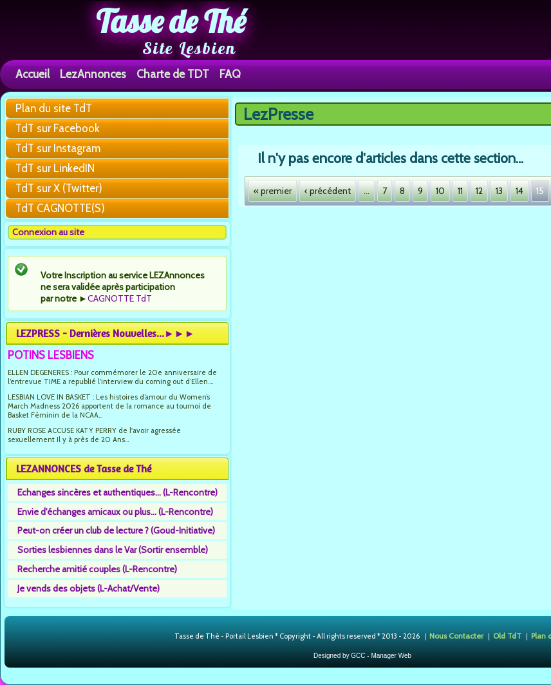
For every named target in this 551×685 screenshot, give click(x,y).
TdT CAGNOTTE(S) (60, 208)
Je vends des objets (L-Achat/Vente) (88, 588)
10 (440, 191)
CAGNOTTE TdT (120, 298)
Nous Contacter (456, 636)
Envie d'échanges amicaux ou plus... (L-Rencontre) (115, 511)
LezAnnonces (93, 74)
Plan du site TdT (53, 108)
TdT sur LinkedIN (55, 168)
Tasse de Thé (171, 21)
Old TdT (507, 636)
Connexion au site (48, 232)
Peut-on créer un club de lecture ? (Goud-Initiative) (116, 530)
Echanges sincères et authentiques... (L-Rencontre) (117, 492)
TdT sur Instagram (57, 148)
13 (499, 191)
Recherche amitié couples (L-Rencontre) (97, 569)
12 (479, 191)
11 (460, 191)
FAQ (230, 74)
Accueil (32, 74)
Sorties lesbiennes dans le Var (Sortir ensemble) (112, 549)
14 (519, 191)
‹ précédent (327, 191)
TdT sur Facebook (57, 128)
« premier (273, 191)
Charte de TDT (172, 74)
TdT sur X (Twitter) (58, 188)
